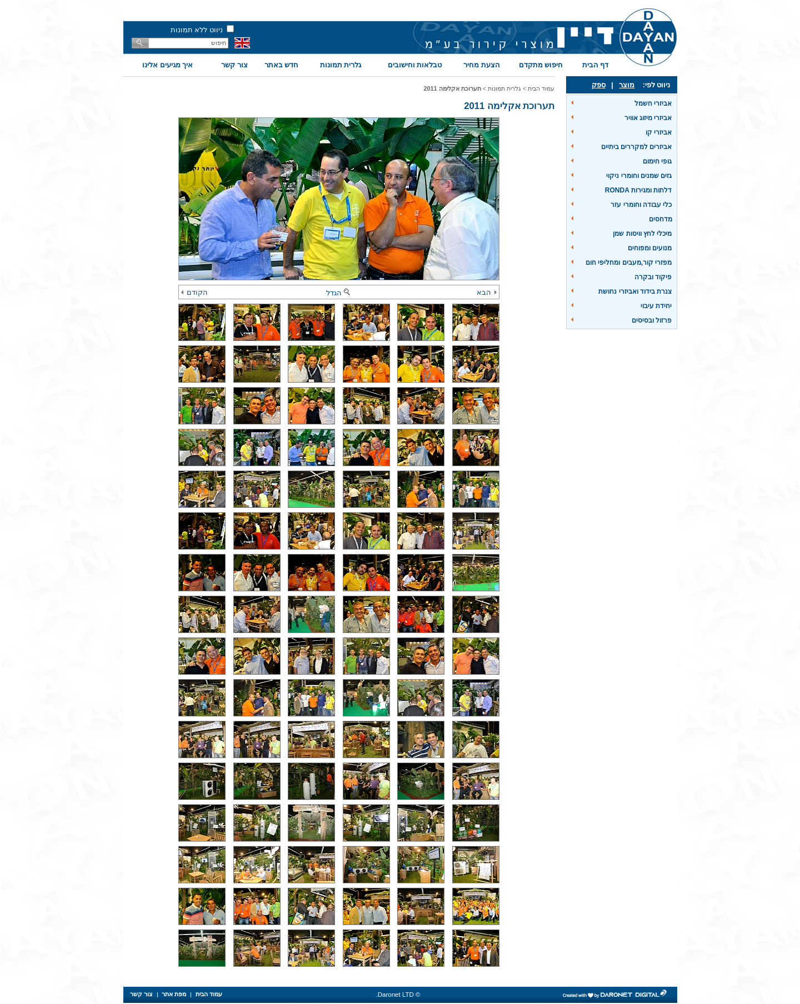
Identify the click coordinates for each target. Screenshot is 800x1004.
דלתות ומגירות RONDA (638, 190)
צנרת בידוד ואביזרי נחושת (635, 291)
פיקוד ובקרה (653, 277)
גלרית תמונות (341, 65)
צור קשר (234, 65)
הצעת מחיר (481, 65)
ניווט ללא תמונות (197, 30)
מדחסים (660, 219)
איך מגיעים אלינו (167, 65)
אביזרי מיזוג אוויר (648, 118)
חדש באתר (281, 65)
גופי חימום (657, 161)
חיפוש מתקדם (541, 65)
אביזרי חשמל (653, 103)
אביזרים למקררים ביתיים (636, 147)
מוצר (626, 85)
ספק (599, 85)
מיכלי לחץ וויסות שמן (642, 234)
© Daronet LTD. (398, 994)
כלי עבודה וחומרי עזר (641, 205)
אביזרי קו (659, 132)
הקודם (194, 292)
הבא (487, 292)
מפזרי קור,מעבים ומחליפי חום (629, 262)
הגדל (339, 293)
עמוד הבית (541, 88)
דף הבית (595, 65)
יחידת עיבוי (656, 306)
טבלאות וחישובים (415, 65)
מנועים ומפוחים (650, 248)
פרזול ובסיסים (652, 320)
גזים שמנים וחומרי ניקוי (639, 176)
